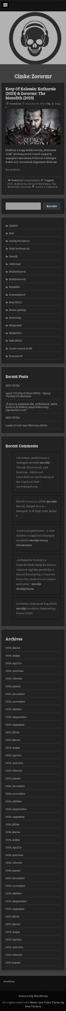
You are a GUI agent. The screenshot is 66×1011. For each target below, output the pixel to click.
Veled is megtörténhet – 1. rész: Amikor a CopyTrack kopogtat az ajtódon (35, 535)
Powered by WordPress (33, 996)
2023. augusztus (14, 909)
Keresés (52, 206)
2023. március (14, 947)
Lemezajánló (31, 180)
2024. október (13, 801)
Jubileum (15, 264)
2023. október (13, 893)
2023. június (12, 924)
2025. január (13, 778)
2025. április (13, 755)
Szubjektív (15, 333)
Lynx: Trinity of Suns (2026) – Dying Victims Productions (27, 394)
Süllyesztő (15, 325)
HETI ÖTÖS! (12, 385)
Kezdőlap (9, 981)
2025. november (15, 701)
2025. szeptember (16, 717)
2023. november (15, 885)
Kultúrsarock (17, 279)
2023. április (13, 939)
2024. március (14, 855)
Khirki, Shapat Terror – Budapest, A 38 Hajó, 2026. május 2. (36, 510)
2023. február (13, 955)
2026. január (13, 686)
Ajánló (13, 225)
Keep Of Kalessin (39, 183)
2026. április (13, 663)
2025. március (14, 763)
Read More (12, 169)
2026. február (13, 678)
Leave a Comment (45, 186)
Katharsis (20, 183)
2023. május (12, 932)
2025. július (12, 732)
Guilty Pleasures (19, 241)
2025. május (12, 747)
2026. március (14, 671)
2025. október (13, 709)
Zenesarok (15, 356)
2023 (10, 183)
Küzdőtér (14, 287)
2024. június (12, 832)
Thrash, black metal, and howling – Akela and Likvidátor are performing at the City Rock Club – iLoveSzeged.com (35, 476)
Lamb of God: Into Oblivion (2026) (26, 425)
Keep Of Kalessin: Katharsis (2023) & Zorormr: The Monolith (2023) (30, 93)
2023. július (12, 916)
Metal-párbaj (17, 310)
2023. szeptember (16, 901)
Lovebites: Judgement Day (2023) (36, 603)
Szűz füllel (15, 340)
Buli (11, 233)
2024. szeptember (16, 809)
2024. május (12, 840)
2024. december (15, 786)
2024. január (13, 870)
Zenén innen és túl (20, 348)
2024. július (12, 824)
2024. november (15, 793)
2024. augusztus (14, 816)
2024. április (13, 847)
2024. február (13, 862)
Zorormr (26, 186)
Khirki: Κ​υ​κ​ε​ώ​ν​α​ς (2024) (31, 501)
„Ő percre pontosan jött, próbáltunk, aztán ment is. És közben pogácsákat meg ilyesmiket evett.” (31, 407)
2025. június (12, 740)
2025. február (13, 770)
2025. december (15, 694)
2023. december (15, 878)
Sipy (57, 103)
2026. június (12, 648)
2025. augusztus (14, 724)
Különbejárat (17, 271)
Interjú (13, 256)
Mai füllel (15, 302)
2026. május (12, 655)
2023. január (13, 962)
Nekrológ (15, 317)
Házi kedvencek (19, 248)
